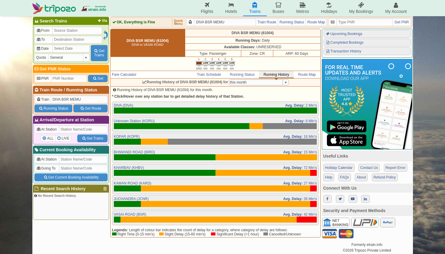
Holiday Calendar (339, 168)
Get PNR (401, 22)
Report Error (395, 168)
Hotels (231, 8)
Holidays (329, 8)
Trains (254, 8)
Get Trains (92, 138)
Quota (41, 57)
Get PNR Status (52, 68)
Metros (302, 8)
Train (42, 99)
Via (102, 21)
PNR (42, 78)
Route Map (316, 22)
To (40, 39)
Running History (276, 74)
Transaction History (343, 51)
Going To (46, 168)
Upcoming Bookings (344, 34)
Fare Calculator (124, 74)
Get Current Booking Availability (71, 177)
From (43, 30)
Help (329, 177)
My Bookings (361, 8)
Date (42, 48)
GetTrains (98, 53)
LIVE (66, 138)
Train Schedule (209, 74)
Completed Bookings (344, 42)
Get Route (90, 108)
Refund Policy (385, 177)
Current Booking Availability (65, 149)
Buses (278, 8)
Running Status (81, 89)
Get (97, 78)
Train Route (51, 89)
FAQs (344, 177)
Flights (207, 8)
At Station (46, 129)
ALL (50, 138)
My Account (396, 8)
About (361, 177)
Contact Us (369, 168)
